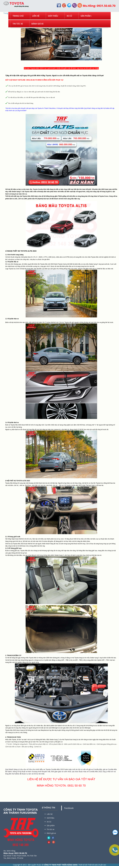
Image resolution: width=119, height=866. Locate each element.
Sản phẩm (86, 16)
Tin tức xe (18, 23)
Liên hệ (35, 16)
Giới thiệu (53, 16)
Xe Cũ (69, 16)
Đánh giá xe (37, 23)
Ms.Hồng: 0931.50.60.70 (99, 6)
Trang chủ (18, 16)
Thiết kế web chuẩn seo (97, 865)
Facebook (68, 808)
